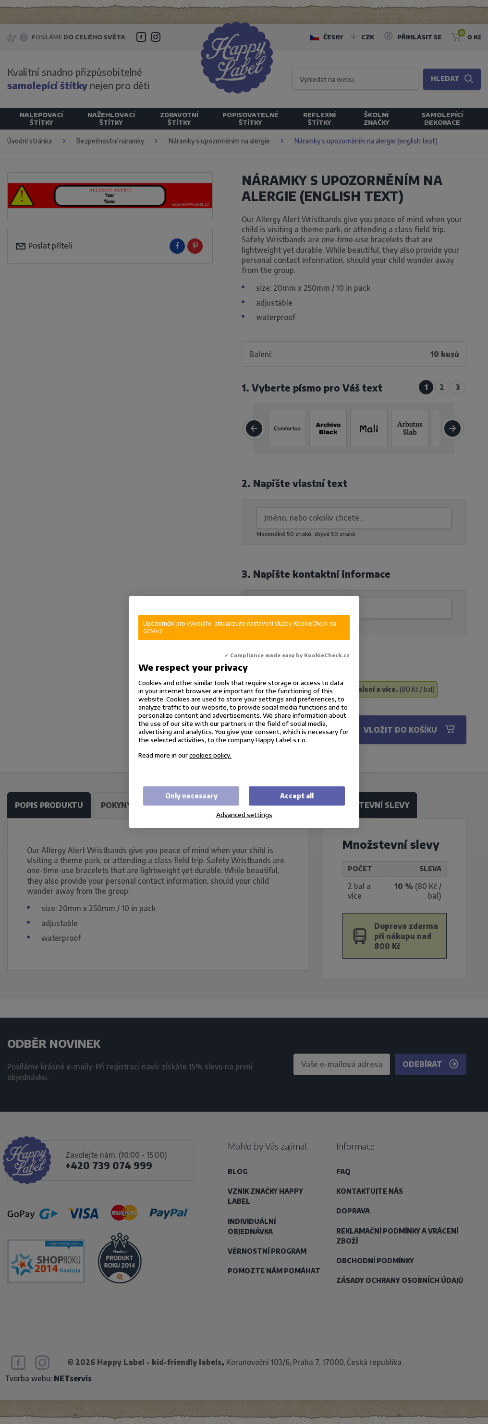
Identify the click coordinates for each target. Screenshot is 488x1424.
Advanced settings (244, 814)
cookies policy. (210, 755)
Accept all (297, 796)
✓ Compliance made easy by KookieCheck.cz (287, 655)
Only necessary (191, 796)
